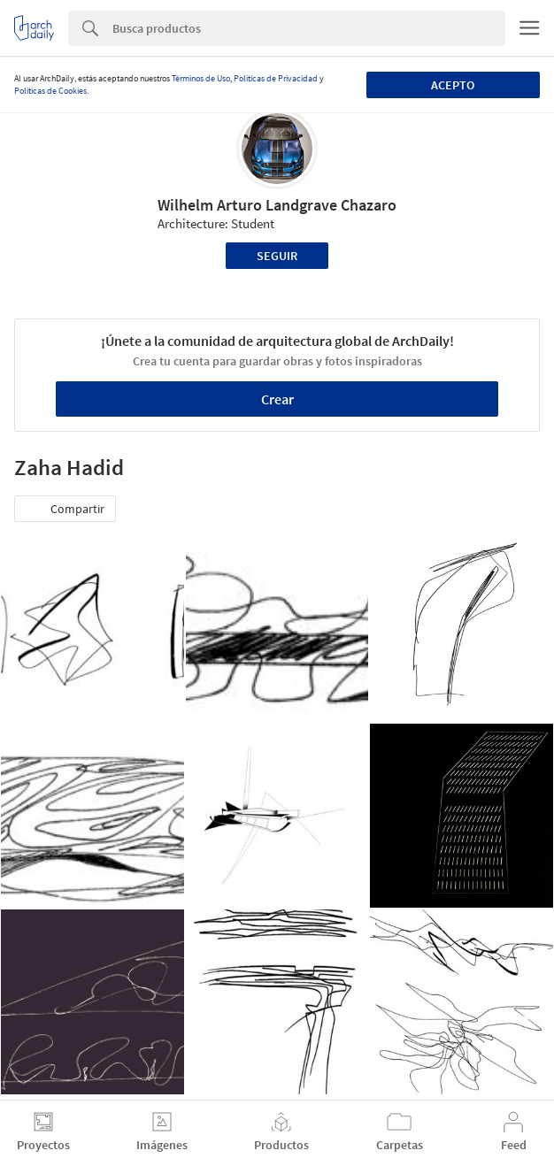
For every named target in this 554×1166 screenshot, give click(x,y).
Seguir (277, 256)
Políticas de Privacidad (276, 78)
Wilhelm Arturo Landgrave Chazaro (277, 205)
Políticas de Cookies (50, 90)
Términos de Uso (201, 78)
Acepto (452, 85)
